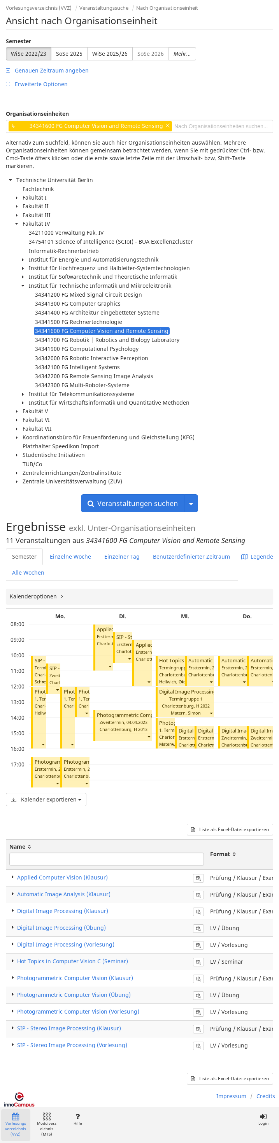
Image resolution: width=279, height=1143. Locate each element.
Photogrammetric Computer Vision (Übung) (74, 994)
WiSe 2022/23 (28, 53)
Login (263, 1119)
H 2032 (203, 706)
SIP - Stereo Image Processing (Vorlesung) (72, 1045)
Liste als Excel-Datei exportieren (230, 829)
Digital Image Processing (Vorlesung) (65, 944)
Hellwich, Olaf (173, 682)
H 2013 (140, 729)
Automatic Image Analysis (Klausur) (64, 894)
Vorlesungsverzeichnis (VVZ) (39, 7)
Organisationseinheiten (37, 113)
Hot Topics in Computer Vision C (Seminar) (72, 961)
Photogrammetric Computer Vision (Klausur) (149, 715)
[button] (43, 681)
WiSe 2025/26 (110, 53)
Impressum (231, 1096)
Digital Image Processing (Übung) (198, 691)
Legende (257, 556)
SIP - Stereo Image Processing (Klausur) (69, 1028)
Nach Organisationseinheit (167, 7)
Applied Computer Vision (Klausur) (62, 877)
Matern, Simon (186, 713)
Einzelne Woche (70, 556)
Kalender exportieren (46, 799)
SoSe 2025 (69, 53)
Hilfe (77, 1119)
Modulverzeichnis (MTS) (46, 1125)
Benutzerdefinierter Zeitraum (191, 556)
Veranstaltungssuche (103, 7)
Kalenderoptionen (34, 596)
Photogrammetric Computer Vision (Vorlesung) (78, 1011)
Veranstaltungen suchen (133, 503)
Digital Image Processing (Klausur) (62, 911)
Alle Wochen (28, 572)
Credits (265, 1096)
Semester (18, 41)
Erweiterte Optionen (37, 84)
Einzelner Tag (122, 556)
